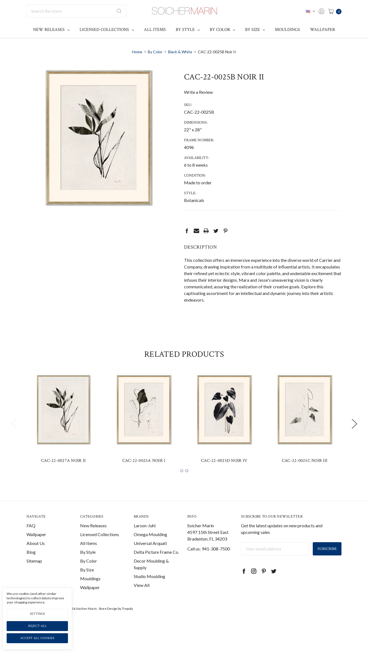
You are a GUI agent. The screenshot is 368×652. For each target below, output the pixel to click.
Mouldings (287, 30)
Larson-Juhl (145, 534)
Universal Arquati (150, 552)
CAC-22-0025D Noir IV (224, 470)
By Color (222, 30)
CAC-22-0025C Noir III (304, 470)
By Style (188, 30)
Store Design (108, 618)
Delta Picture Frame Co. (156, 561)
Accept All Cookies (37, 638)
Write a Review (198, 92)
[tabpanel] (63, 429)
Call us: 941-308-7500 (208, 557)
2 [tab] (186, 479)
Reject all (37, 626)
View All (141, 594)
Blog (31, 561)
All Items (155, 30)
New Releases (51, 30)
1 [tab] (181, 479)
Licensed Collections (107, 30)
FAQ (31, 534)
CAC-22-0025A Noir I (143, 470)
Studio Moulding (149, 585)
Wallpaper (322, 30)
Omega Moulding (150, 543)
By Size (255, 30)
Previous (13, 432)
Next (354, 432)
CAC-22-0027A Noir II (63, 470)
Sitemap (34, 570)
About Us (36, 552)
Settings (37, 614)
